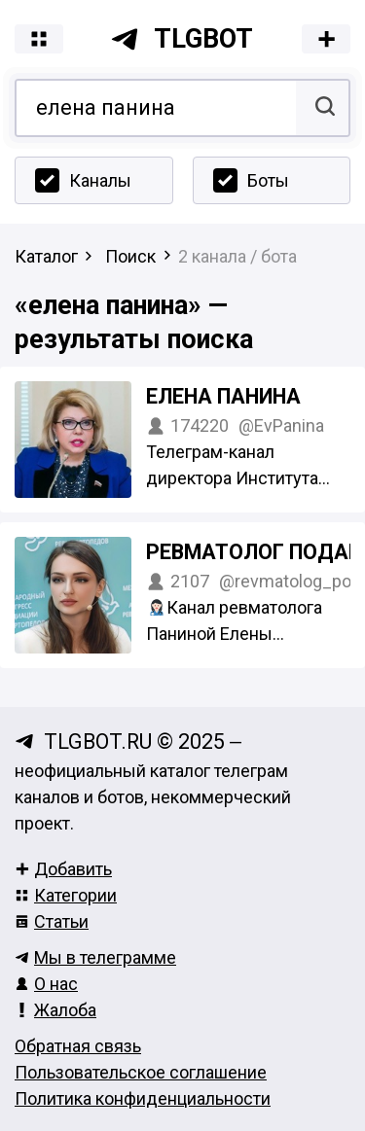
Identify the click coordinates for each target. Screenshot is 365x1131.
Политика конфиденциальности (143, 1098)
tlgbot (181, 38)
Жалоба (55, 1010)
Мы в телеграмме (95, 957)
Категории (66, 895)
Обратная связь (78, 1046)
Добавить (63, 869)
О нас (46, 983)
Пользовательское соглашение (141, 1072)
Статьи (52, 921)
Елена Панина (223, 396)
